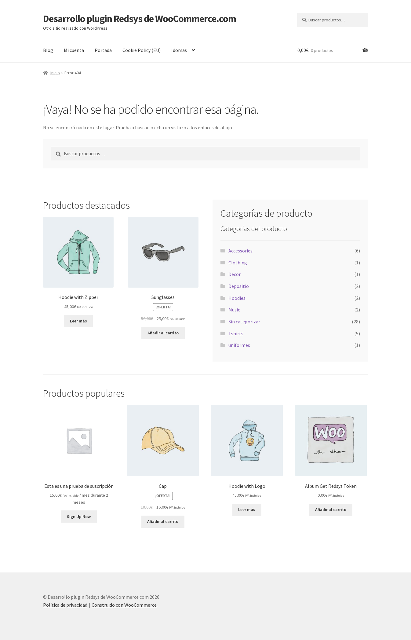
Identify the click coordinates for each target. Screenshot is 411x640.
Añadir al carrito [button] (163, 333)
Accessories (240, 251)
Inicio (55, 72)
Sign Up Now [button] (79, 516)
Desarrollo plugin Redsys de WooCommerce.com (139, 19)
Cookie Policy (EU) (141, 50)
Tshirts (235, 333)
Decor (234, 274)
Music (234, 310)
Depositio (238, 286)
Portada (103, 50)
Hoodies (237, 298)
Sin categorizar (244, 321)
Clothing (237, 262)
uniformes (239, 345)
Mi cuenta (74, 50)
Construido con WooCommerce (124, 605)
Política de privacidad (65, 605)
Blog (48, 50)
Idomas (179, 50)
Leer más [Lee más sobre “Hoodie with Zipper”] (78, 321)
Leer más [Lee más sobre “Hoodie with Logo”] (246, 509)
